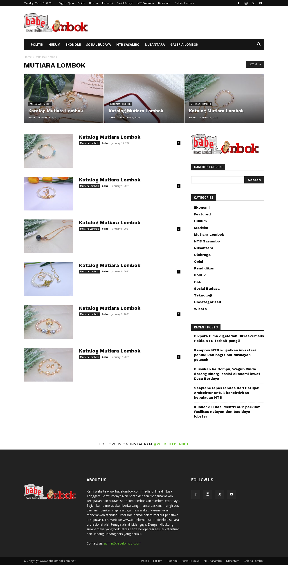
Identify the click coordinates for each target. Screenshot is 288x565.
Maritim (201, 228)
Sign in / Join (66, 3)
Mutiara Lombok (40, 104)
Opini (198, 261)
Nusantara (164, 3)
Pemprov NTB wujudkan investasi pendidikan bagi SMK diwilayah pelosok (225, 355)
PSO (198, 282)
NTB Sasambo (145, 3)
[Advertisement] (182, 23)
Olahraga (202, 255)
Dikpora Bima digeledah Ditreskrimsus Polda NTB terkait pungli (229, 338)
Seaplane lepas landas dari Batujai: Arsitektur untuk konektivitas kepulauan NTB (226, 393)
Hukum (93, 3)
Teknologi (203, 295)
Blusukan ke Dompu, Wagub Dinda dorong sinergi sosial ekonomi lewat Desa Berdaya (227, 374)
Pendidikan (204, 268)
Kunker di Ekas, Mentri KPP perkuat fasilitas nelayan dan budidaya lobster (227, 411)
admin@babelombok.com (122, 543)
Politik (81, 3)
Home (28, 57)
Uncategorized (207, 302)
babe (31, 117)
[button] (258, 45)
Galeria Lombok (184, 3)
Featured (202, 214)
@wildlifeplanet (171, 444)
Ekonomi (107, 3)
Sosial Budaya (125, 3)
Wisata (200, 309)
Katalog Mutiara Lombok (109, 137)
